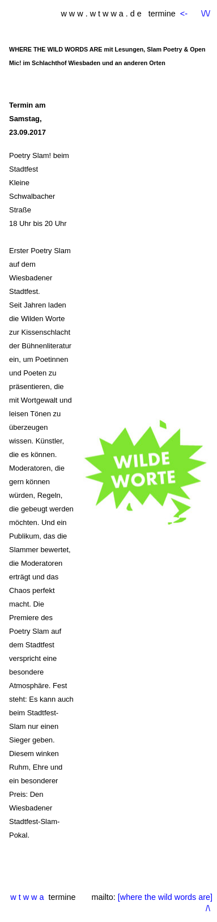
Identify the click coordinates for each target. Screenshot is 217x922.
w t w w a (27, 897)
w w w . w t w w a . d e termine (118, 13)
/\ (207, 908)
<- (185, 13)
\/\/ (205, 13)
